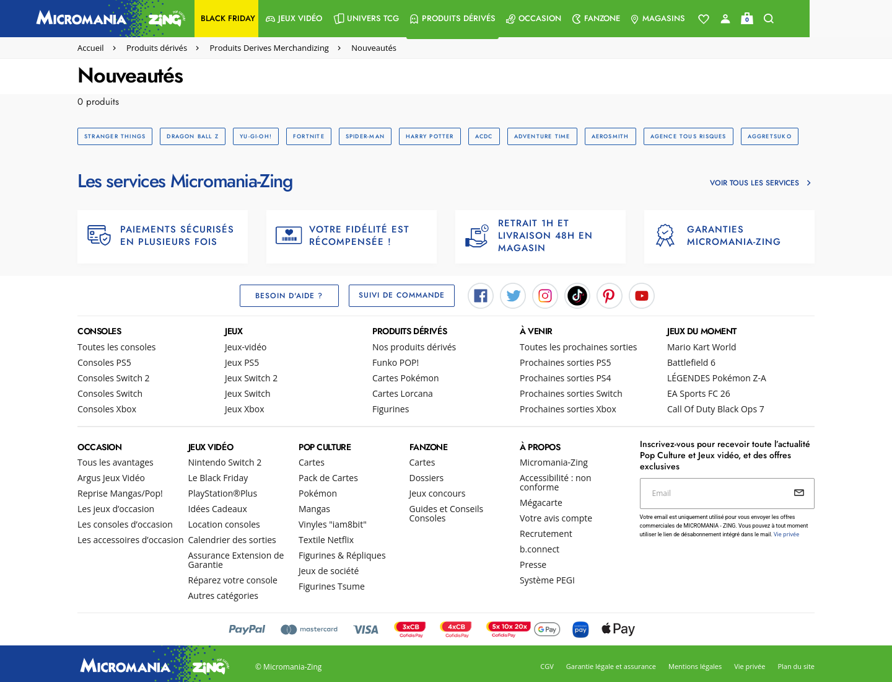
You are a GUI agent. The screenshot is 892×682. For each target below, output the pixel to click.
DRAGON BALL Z (191, 136)
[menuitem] (268, 18)
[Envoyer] (799, 493)
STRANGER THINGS (114, 136)
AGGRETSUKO (756, 136)
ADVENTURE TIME (532, 136)
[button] (268, 18)
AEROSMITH (599, 136)
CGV (546, 666)
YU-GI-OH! (253, 136)
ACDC (475, 136)
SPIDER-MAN (358, 136)
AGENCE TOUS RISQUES (676, 136)
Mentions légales (695, 666)
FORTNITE (304, 136)
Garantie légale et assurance (611, 666)
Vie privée (749, 666)
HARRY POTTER (423, 136)
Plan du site (796, 666)
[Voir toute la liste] (745, 19)
